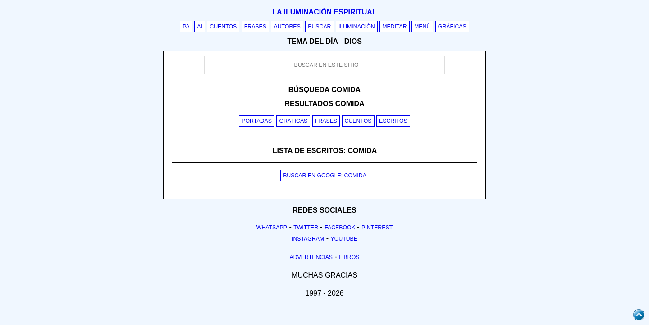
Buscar (319, 26)
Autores (287, 26)
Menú (422, 26)
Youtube (343, 239)
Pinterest (377, 227)
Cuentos (223, 26)
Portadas (257, 121)
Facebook (339, 227)
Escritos (393, 121)
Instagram (308, 239)
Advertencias (311, 257)
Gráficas (452, 26)
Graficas (293, 121)
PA (186, 26)
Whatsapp (271, 227)
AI (199, 26)
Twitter (305, 227)
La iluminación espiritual (324, 12)
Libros (349, 257)
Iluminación (356, 26)
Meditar (394, 26)
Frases (255, 26)
